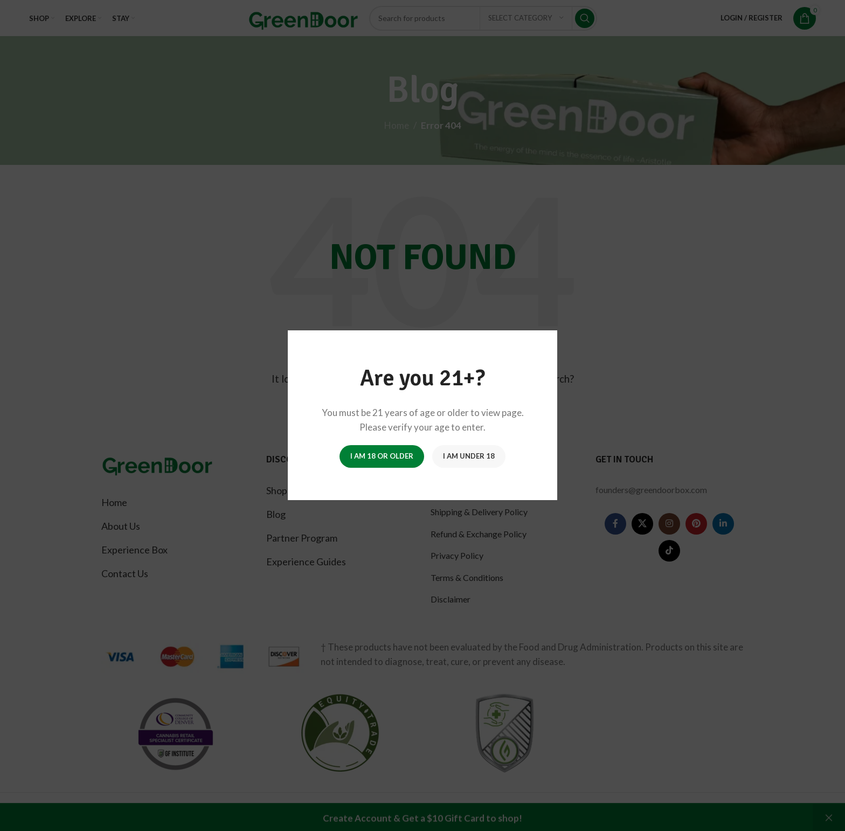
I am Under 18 (469, 456)
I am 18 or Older (381, 456)
